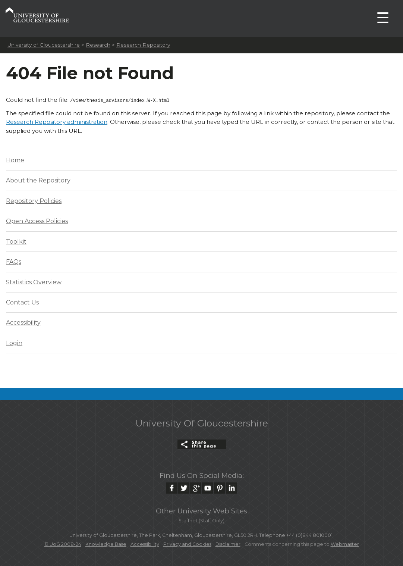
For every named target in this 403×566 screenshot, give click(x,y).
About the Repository (38, 179)
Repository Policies (34, 200)
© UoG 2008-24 (62, 543)
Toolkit (16, 240)
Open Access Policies (37, 220)
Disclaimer (227, 543)
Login (14, 342)
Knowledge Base (105, 543)
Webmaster (345, 543)
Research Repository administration (56, 121)
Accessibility (23, 321)
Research (98, 45)
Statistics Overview (34, 281)
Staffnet (188, 520)
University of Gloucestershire (43, 45)
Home (15, 159)
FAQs (13, 261)
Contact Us (22, 301)
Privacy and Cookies (187, 543)
